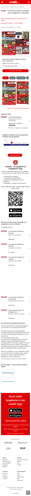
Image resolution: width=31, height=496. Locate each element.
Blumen (5, 77)
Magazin (4, 466)
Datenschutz (20, 477)
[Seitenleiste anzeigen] (28, 493)
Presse (19, 475)
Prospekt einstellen (22, 460)
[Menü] (2, 2)
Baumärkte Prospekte (7, 23)
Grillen (12, 77)
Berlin (18, 3)
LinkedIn (4, 478)
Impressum (20, 480)
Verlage (19, 461)
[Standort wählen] (28, 2)
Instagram (5, 477)
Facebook (5, 473)
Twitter (4, 475)
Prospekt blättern (15, 70)
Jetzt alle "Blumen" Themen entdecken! (18, 108)
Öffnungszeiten (6, 461)
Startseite (5, 460)
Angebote (5, 465)
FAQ (18, 463)
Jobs (18, 473)
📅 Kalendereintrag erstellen (10, 66)
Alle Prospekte (19, 23)
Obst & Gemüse (21, 77)
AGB (18, 478)
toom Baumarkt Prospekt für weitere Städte (13, 359)
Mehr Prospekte (15, 155)
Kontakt (19, 465)
